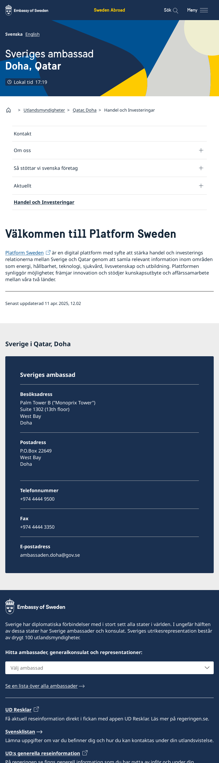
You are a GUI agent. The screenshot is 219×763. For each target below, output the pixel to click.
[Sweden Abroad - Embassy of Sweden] (31, 10)
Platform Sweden (24, 252)
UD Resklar (18, 709)
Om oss (22, 150)
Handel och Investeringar (44, 202)
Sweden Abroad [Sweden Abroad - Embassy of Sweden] (109, 10)
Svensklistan (20, 731)
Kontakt (22, 133)
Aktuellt (22, 185)
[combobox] (109, 667)
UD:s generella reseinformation (42, 753)
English (32, 34)
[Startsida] (10, 110)
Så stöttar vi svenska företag (46, 168)
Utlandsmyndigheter (44, 110)
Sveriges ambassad (49, 60)
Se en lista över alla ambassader (41, 686)
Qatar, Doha (85, 110)
